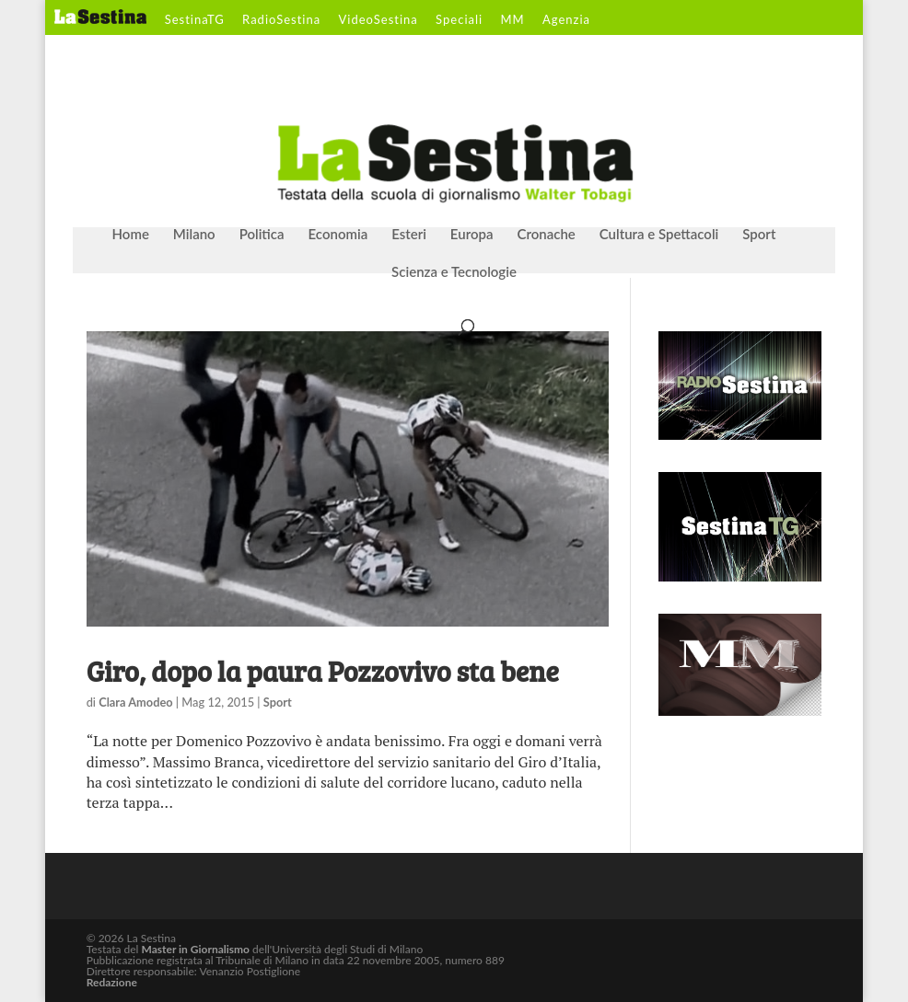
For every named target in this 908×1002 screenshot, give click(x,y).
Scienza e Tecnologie (454, 272)
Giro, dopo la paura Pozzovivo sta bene (323, 670)
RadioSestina (281, 20)
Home (130, 234)
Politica (262, 234)
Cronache (546, 234)
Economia (338, 234)
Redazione (112, 982)
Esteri (408, 234)
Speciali (459, 20)
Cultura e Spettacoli (659, 234)
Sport (758, 234)
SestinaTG (195, 20)
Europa (472, 234)
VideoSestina (378, 20)
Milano (194, 234)
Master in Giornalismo (196, 949)
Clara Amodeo (135, 702)
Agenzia (566, 20)
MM (512, 20)
